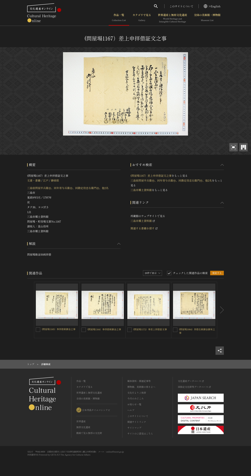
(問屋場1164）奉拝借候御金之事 (104, 329)
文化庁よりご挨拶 (136, 392)
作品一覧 (119, 18)
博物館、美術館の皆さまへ (141, 386)
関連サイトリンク (136, 421)
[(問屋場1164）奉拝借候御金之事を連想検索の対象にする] (84, 330)
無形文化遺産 (83, 427)
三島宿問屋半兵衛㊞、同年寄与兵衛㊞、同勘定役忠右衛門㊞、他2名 (67, 188)
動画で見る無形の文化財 (89, 433)
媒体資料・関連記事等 (139, 381)
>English (212, 6)
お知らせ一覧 (134, 404)
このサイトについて (182, 6)
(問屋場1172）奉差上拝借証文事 (150, 329)
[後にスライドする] (220, 310)
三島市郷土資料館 (141, 190)
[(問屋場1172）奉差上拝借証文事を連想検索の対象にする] (129, 330)
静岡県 (55, 180)
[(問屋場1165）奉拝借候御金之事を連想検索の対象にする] (38, 329)
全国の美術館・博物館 (207, 18)
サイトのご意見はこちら (140, 433)
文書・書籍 (33, 180)
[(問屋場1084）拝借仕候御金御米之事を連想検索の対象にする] (175, 330)
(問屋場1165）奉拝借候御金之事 (58, 329)
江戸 (45, 180)
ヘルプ (130, 410)
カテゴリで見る (141, 18)
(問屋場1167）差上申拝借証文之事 (151, 176)
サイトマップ (134, 427)
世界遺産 (81, 421)
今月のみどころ (135, 398)
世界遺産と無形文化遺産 (172, 18)
